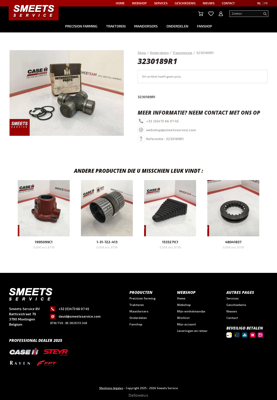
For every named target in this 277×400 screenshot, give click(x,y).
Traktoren (116, 26)
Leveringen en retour (192, 331)
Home (181, 298)
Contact (232, 318)
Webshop (184, 305)
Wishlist (183, 318)
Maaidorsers (146, 26)
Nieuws (231, 311)
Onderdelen (177, 26)
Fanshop (204, 26)
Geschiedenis (236, 305)
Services (232, 298)
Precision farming (81, 26)
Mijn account (186, 324)
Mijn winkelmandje (191, 311)
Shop (142, 53)
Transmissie (182, 53)
